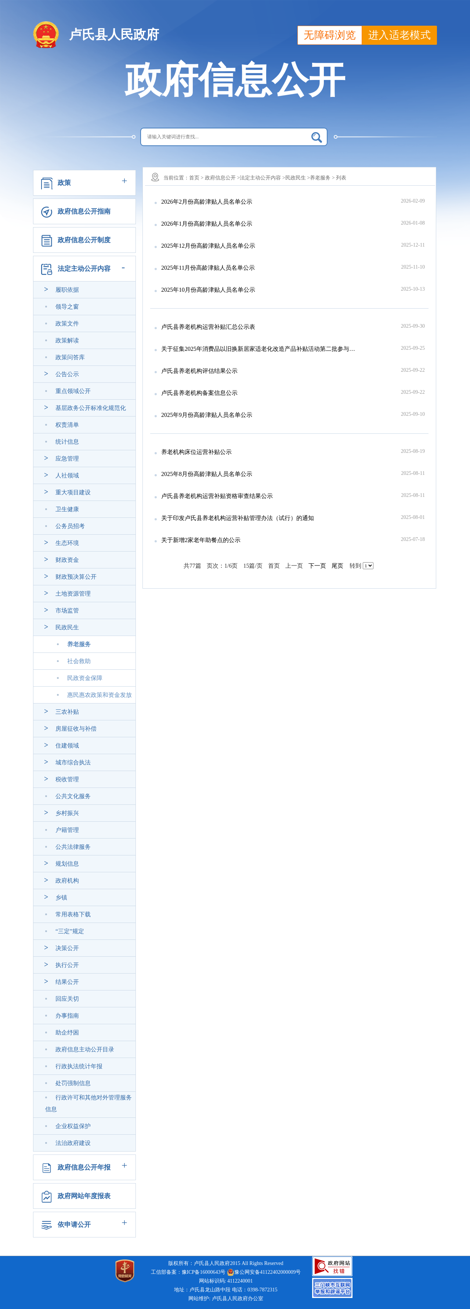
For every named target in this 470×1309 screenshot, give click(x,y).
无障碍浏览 (330, 35)
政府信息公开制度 (84, 240)
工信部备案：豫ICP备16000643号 (188, 1272)
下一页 (317, 566)
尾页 (337, 566)
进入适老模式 (399, 35)
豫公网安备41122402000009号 (264, 1272)
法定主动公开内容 (84, 268)
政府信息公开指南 (84, 211)
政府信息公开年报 (84, 1167)
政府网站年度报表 (84, 1196)
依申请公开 (74, 1224)
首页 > (196, 178)
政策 (64, 182)
